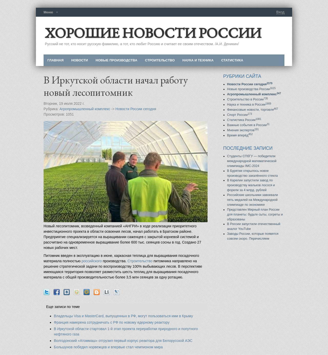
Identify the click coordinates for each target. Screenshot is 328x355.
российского (91, 261)
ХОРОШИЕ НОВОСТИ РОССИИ (153, 32)
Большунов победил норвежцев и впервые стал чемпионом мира (108, 347)
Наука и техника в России (249, 104)
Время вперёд (240, 135)
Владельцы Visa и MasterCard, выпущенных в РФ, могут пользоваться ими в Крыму (123, 316)
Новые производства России (251, 89)
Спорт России (239, 115)
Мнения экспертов (243, 130)
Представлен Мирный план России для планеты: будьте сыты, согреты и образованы (255, 214)
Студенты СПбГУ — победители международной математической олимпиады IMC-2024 (251, 161)
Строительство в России (247, 99)
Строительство (140, 261)
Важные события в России (248, 125)
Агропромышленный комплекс (84, 109)
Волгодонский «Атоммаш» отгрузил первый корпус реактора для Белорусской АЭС (123, 341)
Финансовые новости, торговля (252, 109)
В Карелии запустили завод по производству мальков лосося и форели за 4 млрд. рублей (251, 185)
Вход (280, 12)
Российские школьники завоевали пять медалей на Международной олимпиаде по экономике (252, 200)
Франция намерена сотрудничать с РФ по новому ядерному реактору (111, 322)
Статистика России (244, 120)
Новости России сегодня (136, 109)
